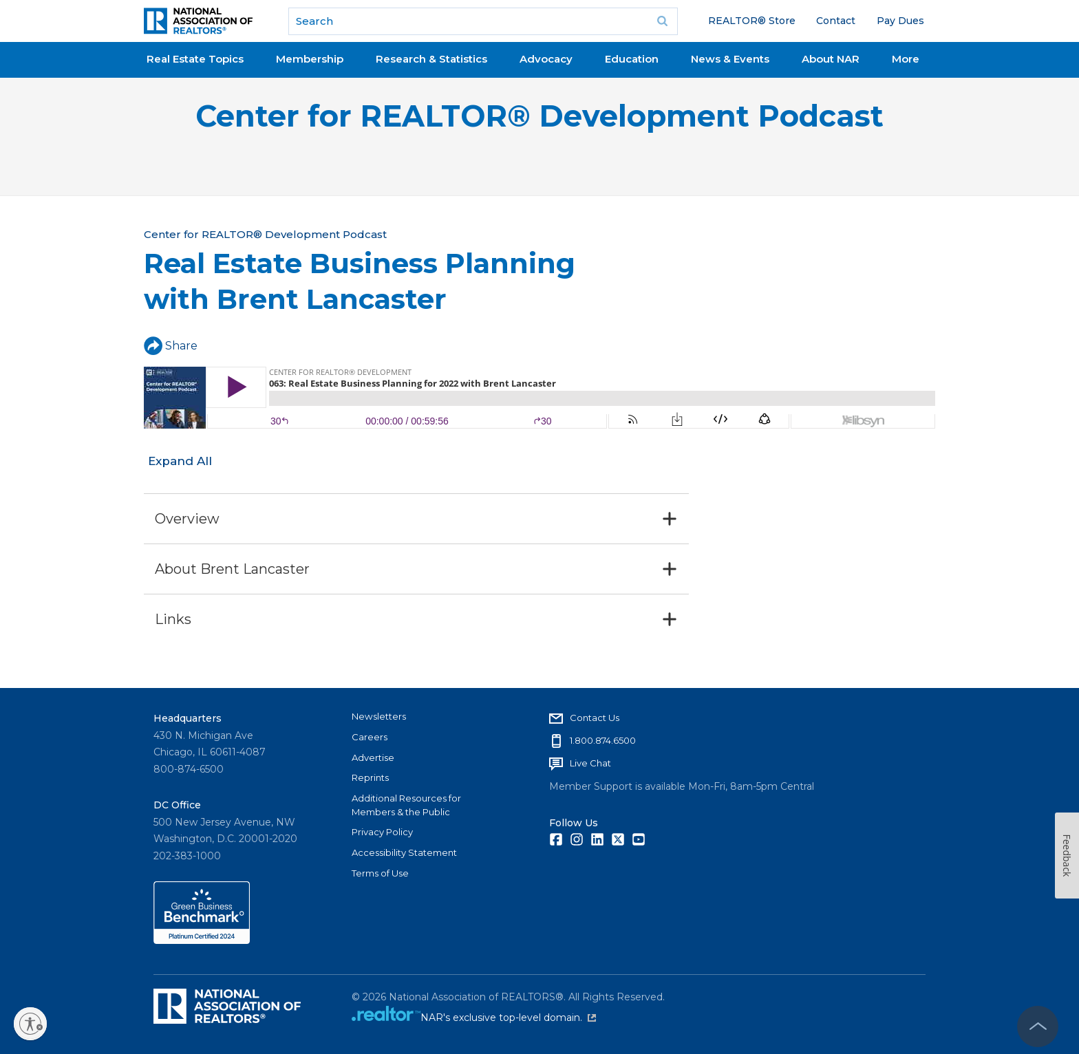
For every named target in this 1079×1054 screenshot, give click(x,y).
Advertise (373, 757)
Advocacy (546, 58)
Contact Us (594, 717)
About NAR (830, 58)
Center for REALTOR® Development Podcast (539, 116)
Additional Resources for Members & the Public (406, 805)
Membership (309, 58)
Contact (835, 20)
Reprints (370, 777)
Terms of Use (380, 873)
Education (632, 58)
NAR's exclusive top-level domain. (508, 1017)
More (905, 58)
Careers (369, 736)
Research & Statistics (431, 58)
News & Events (730, 58)
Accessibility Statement (404, 852)
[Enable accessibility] (30, 1023)
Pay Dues (900, 20)
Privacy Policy (382, 831)
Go (662, 21)
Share (170, 345)
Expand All (180, 461)
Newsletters (379, 716)
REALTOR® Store (751, 20)
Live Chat (590, 762)
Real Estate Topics (195, 58)
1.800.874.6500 (603, 740)
